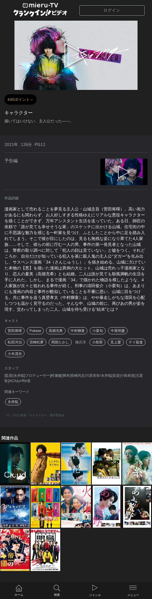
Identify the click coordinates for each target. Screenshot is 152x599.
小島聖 (97, 342)
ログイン (112, 10)
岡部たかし (60, 342)
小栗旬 (97, 330)
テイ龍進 (136, 342)
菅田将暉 (15, 330)
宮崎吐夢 (37, 342)
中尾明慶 (118, 330)
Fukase (35, 330)
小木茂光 (15, 353)
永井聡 (13, 401)
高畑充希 (56, 330)
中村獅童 (78, 330)
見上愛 (115, 342)
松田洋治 (15, 342)
